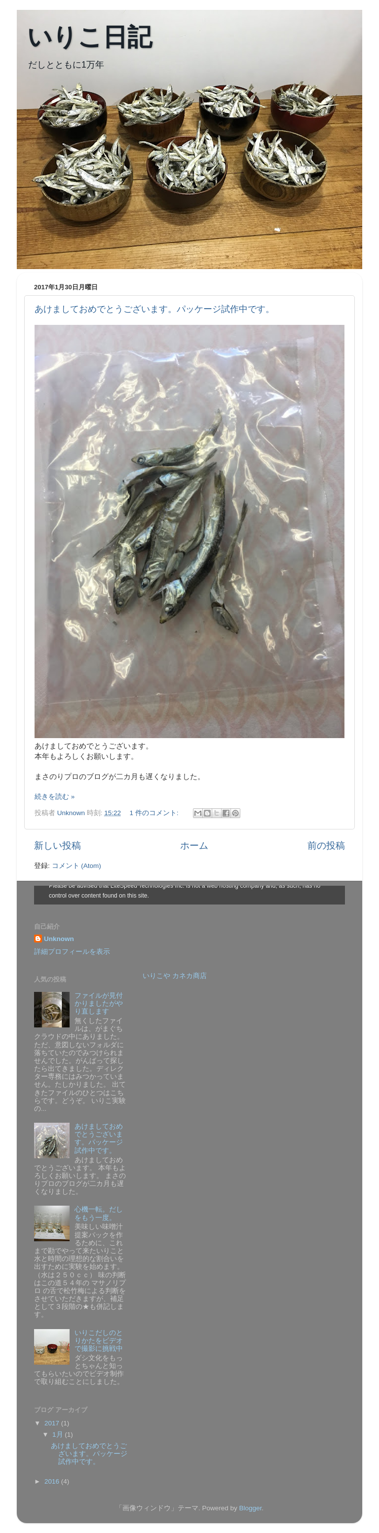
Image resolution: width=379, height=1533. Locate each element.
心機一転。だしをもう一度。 (99, 1213)
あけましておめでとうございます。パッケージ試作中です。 (154, 309)
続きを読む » (55, 796)
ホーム (194, 845)
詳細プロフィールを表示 (72, 951)
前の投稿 (326, 845)
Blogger (250, 1508)
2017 (52, 1423)
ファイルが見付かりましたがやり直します (99, 1003)
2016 (52, 1481)
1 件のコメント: (154, 813)
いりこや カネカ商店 (175, 976)
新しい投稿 (57, 845)
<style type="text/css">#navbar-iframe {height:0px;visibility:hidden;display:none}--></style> (189, 895)
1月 (58, 1434)
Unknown (59, 939)
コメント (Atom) (76, 865)
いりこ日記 (89, 37)
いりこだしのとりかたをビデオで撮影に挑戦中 (99, 1340)
